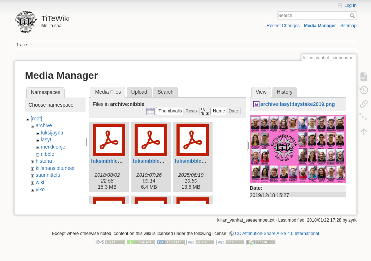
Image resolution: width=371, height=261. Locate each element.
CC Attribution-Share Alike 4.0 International (277, 237)
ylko (40, 189)
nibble (47, 154)
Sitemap (348, 25)
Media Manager (320, 25)
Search (353, 15)
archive (44, 125)
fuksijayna (52, 133)
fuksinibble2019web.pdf (161, 161)
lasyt (46, 139)
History (285, 92)
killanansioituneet (55, 168)
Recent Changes (283, 25)
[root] (36, 118)
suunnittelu (48, 175)
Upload (139, 92)
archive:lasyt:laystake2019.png (298, 104)
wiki (40, 182)
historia (44, 161)
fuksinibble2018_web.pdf (121, 161)
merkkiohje (53, 147)
